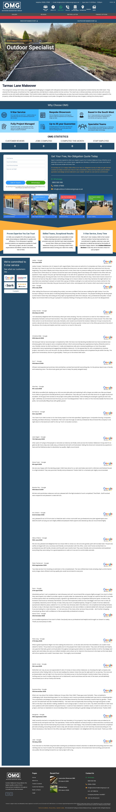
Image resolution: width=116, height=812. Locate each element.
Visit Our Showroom (93, 798)
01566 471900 (46, 2)
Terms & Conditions (43, 808)
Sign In (112, 2)
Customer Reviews (38, 787)
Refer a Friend (36, 790)
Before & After (72, 14)
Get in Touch (15, 183)
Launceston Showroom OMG (67, 778)
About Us (35, 780)
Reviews (43, 14)
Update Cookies (60, 808)
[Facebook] (7, 794)
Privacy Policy (52, 808)
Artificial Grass (63, 787)
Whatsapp (57, 179)
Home (34, 777)
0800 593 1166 (57, 182)
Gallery (14, 14)
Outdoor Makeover (87, 21)
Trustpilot (16, 291)
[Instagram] (11, 794)
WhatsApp (35, 183)
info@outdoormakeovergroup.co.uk (68, 2)
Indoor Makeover (29, 21)
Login (33, 793)
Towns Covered (37, 783)
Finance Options (101, 14)
